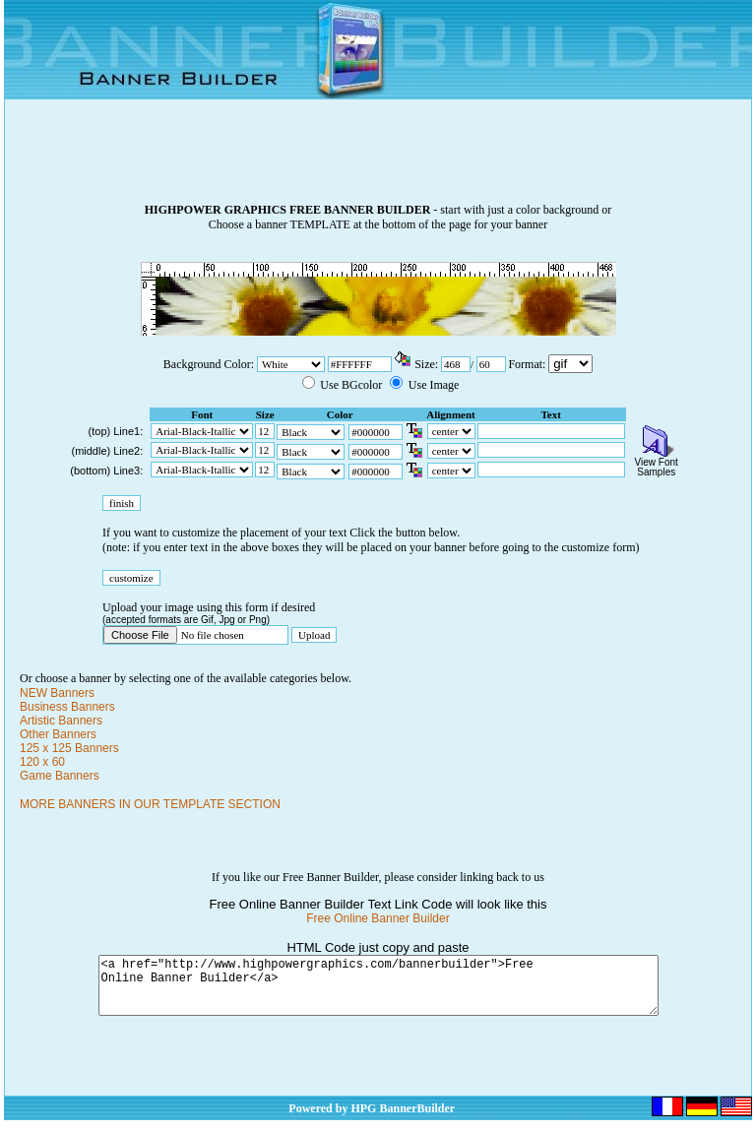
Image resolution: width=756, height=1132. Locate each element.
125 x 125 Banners (69, 748)
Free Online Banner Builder (377, 918)
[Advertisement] (378, 158)
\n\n (570, 363)
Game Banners (59, 776)
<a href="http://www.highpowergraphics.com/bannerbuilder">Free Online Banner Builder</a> (378, 991)
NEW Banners (57, 693)
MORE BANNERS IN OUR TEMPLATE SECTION (150, 804)
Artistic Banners (61, 720)
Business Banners (67, 707)
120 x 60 (42, 762)
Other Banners (58, 734)
